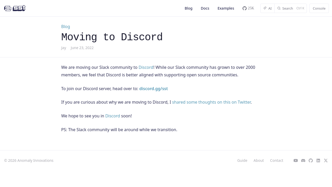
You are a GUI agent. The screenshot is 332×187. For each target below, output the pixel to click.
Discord (146, 67)
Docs (205, 8)
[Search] (290, 8)
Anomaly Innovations (35, 160)
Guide (242, 160)
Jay (63, 47)
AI (267, 8)
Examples (226, 8)
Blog (188, 8)
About (259, 160)
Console (319, 8)
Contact (276, 160)
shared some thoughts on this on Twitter (211, 102)
